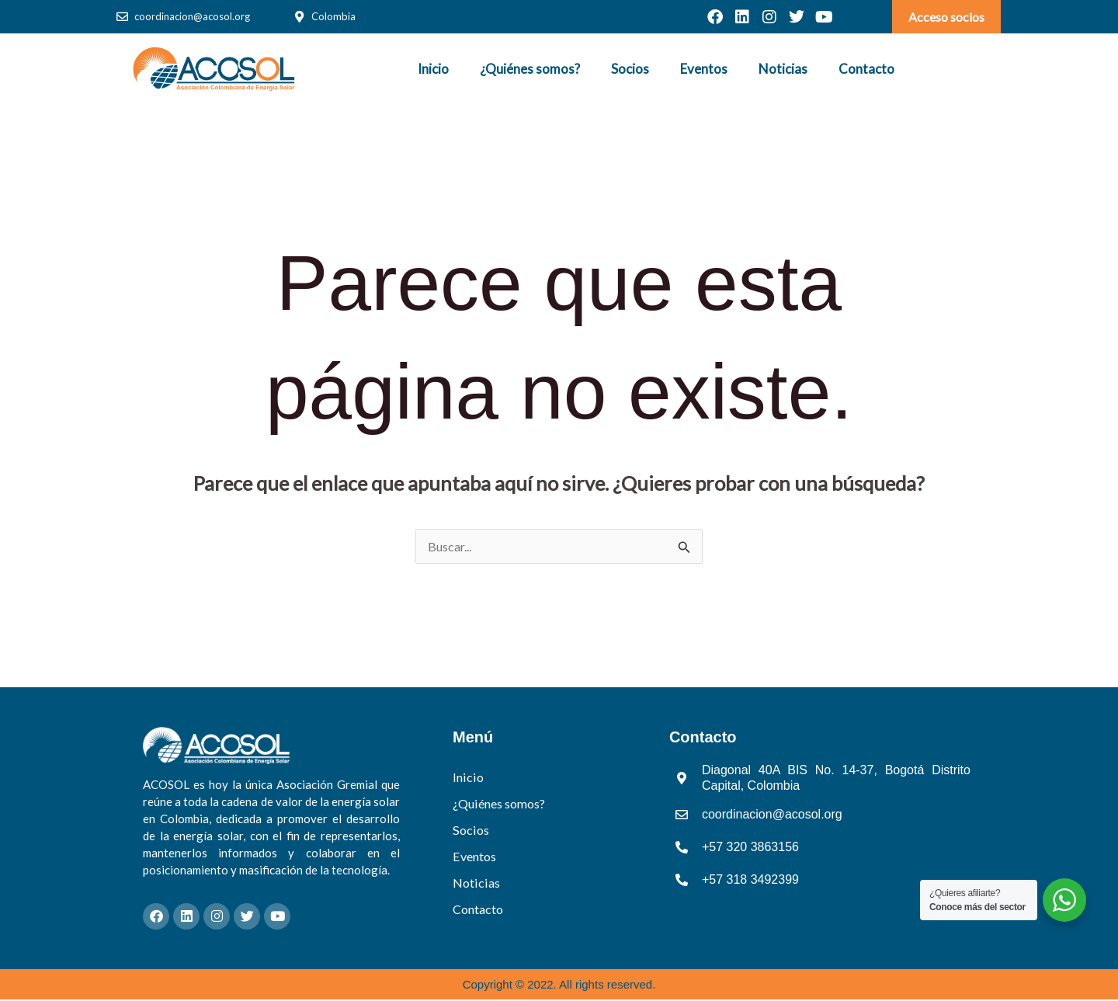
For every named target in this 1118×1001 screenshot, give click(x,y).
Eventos (703, 69)
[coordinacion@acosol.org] (122, 17)
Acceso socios (946, 17)
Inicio (433, 69)
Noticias (783, 69)
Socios (630, 69)
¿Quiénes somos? (530, 69)
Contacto (866, 69)
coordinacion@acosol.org (192, 16)
